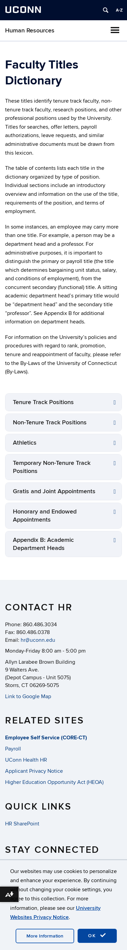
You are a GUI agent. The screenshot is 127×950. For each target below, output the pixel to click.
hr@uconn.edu (38, 640)
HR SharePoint (22, 823)
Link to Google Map (28, 696)
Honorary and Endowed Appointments (45, 515)
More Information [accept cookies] (44, 936)
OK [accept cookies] (97, 935)
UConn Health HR (26, 760)
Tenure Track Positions (43, 402)
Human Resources (30, 30)
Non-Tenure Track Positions (50, 422)
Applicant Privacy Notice (34, 771)
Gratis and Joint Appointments (54, 491)
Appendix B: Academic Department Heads (43, 544)
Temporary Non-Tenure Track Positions (51, 467)
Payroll (13, 748)
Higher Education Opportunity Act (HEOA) (54, 782)
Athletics (25, 442)
